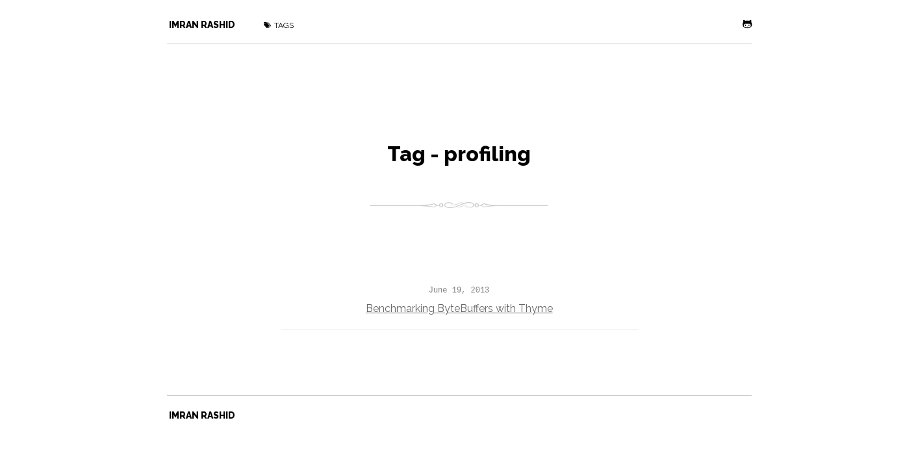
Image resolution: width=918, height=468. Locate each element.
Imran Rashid (202, 25)
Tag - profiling (459, 154)
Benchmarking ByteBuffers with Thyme (459, 308)
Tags (279, 25)
